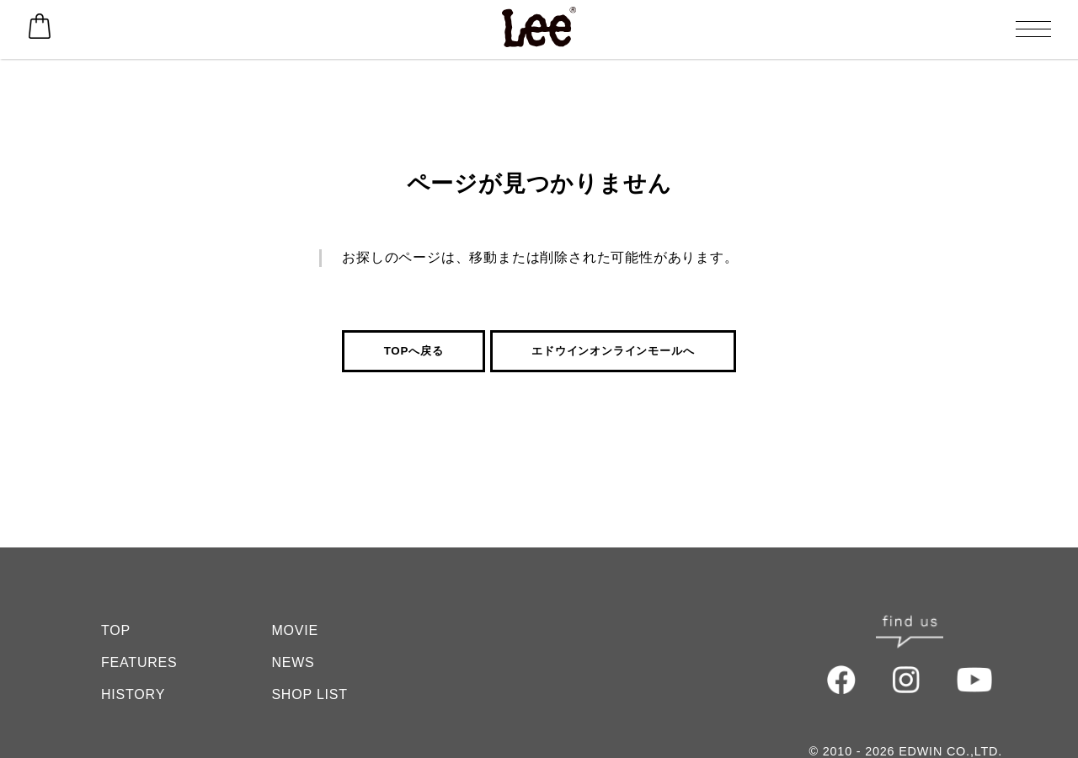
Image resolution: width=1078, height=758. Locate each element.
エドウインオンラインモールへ (612, 350)
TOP (116, 597)
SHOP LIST (309, 661)
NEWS (292, 629)
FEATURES (139, 629)
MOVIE (294, 597)
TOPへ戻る (414, 350)
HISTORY (133, 661)
